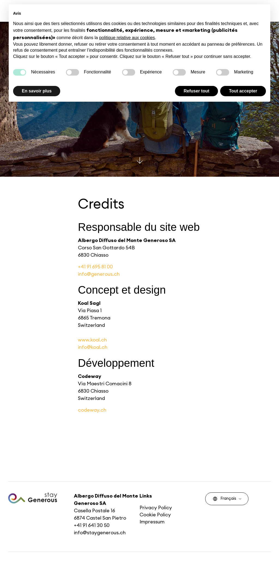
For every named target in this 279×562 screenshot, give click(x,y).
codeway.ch (92, 410)
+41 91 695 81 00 (95, 266)
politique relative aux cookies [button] (127, 37)
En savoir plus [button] (36, 91)
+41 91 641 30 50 (92, 525)
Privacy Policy (156, 507)
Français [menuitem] (224, 498)
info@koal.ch (92, 347)
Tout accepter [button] (243, 91)
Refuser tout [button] (196, 91)
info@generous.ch (99, 274)
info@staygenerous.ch (100, 532)
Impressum (152, 521)
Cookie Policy (155, 514)
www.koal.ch (92, 339)
